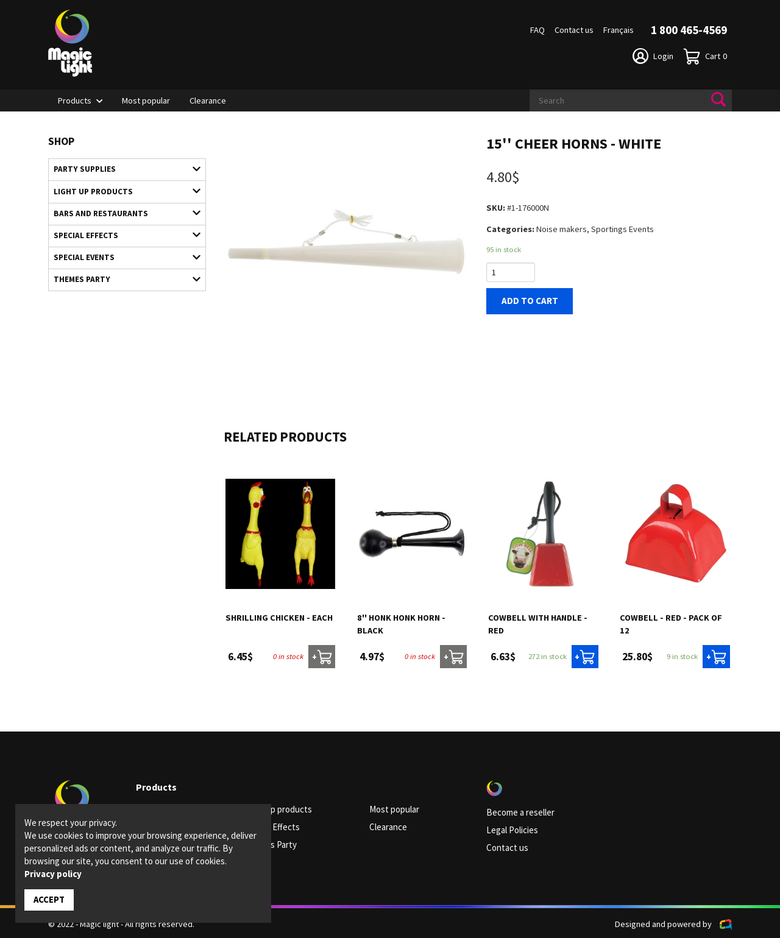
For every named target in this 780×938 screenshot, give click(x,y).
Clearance (208, 100)
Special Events (121, 253)
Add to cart (527, 300)
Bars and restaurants (121, 211)
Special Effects (121, 232)
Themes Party (121, 274)
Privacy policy (53, 874)
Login (653, 56)
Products (74, 100)
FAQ (537, 29)
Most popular (146, 100)
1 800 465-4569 (689, 30)
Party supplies (121, 168)
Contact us (574, 29)
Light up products (121, 190)
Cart (705, 56)
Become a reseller (519, 812)
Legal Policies (511, 829)
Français (618, 29)
